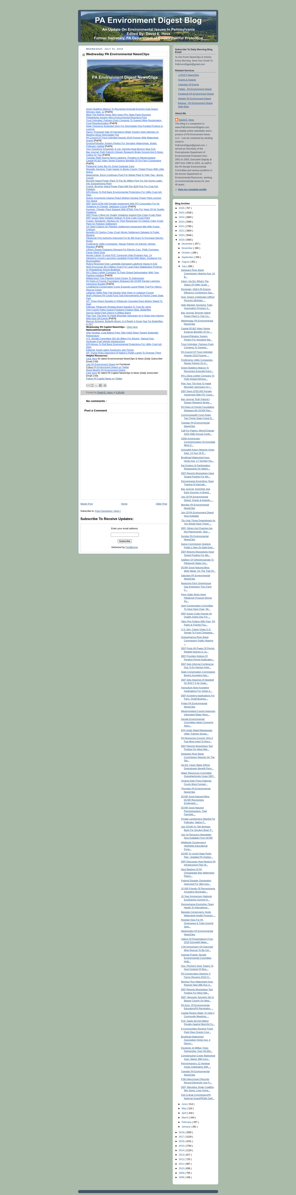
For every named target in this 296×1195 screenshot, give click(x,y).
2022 (182, 226)
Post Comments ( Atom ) (108, 511)
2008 (182, 1177)
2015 (182, 1146)
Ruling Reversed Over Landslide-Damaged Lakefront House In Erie (121, 264)
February (187, 1122)
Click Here (132, 327)
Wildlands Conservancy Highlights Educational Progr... (194, 845)
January (186, 1126)
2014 (182, 1150)
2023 (182, 221)
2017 (182, 1136)
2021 (182, 230)
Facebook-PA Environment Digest (196, 94)
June (184, 1104)
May (184, 1108)
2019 (182, 239)
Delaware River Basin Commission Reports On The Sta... (198, 757)
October (186, 252)
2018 (182, 1132)
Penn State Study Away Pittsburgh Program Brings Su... (196, 598)
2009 (182, 1173)
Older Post (161, 504)
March (185, 1117)
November (187, 248)
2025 (182, 212)
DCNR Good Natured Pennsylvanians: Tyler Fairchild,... (194, 811)
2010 (182, 1168)
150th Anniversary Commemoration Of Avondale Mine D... (198, 442)
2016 (182, 1141)
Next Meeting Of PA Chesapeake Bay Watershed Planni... (197, 872)
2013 (182, 1154)
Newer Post (86, 504)
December (187, 243)
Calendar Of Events (188, 84)
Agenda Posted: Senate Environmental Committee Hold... (196, 958)
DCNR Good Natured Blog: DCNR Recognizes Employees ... (195, 800)
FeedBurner (131, 547)
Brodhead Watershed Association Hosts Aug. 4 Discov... (195, 1040)
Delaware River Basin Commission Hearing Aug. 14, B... (198, 273)
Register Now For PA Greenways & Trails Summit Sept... (197, 923)
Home (124, 504)
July (184, 266)
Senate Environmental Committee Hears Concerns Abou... (197, 722)
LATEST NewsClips (188, 75)
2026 (182, 208)
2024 (182, 217)
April (184, 1113)
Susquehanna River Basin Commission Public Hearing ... (197, 640)
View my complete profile (192, 189)
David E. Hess (186, 120)
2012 (182, 1159)
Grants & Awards (187, 80)
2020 (182, 235)
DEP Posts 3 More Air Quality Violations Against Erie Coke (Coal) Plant (123, 215)
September (188, 257)
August (186, 261)
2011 (182, 1164)
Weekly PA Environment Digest (194, 98)
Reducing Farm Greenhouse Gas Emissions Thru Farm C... (196, 586)
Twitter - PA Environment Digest (195, 89)
